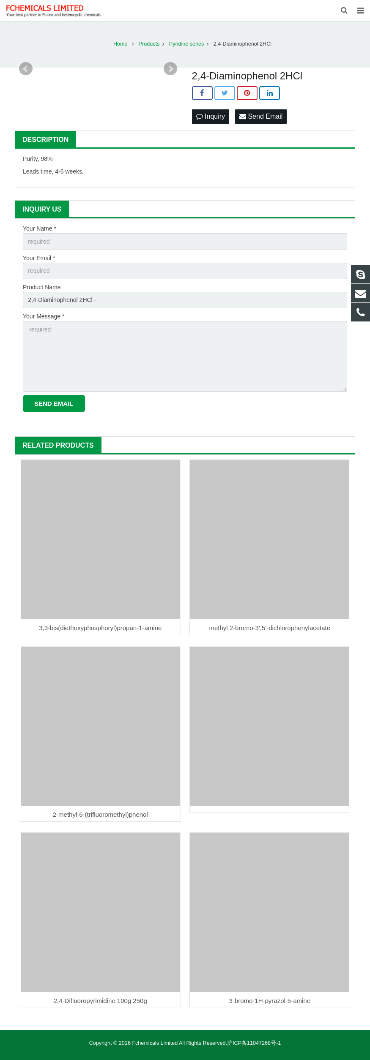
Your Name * (39, 228)
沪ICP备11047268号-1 (254, 1043)
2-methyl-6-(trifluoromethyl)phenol (100, 814)
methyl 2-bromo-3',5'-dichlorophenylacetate (269, 627)
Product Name (41, 287)
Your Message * (43, 316)
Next (170, 69)
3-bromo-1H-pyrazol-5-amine (269, 1000)
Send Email (260, 116)
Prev (26, 69)
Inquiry (210, 116)
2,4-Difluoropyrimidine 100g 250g (100, 1000)
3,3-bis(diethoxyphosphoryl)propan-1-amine (100, 627)
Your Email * (39, 258)
